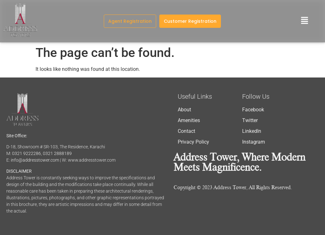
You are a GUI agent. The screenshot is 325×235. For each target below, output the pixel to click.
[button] (304, 21)
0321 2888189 (57, 153)
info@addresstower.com (35, 160)
